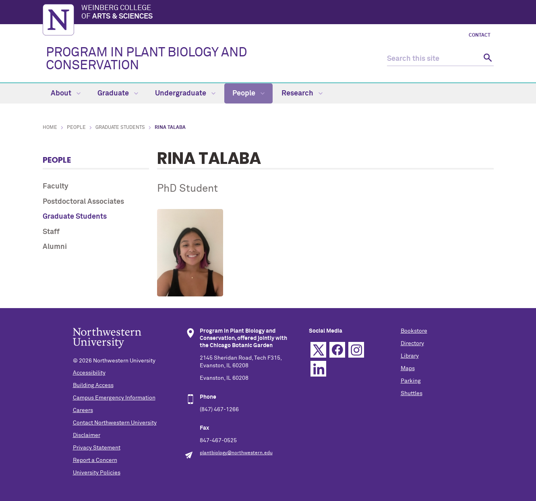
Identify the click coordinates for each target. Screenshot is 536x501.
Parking (411, 381)
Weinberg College (287, 12)
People (248, 93)
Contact (479, 35)
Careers (83, 410)
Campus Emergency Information (114, 398)
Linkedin (318, 369)
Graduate (117, 93)
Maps (408, 368)
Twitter (318, 350)
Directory (412, 343)
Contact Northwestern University (115, 423)
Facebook (337, 350)
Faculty (55, 186)
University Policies (96, 473)
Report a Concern (95, 460)
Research (302, 93)
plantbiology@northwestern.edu (236, 453)
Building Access (93, 385)
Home (50, 127)
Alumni (55, 246)
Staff (51, 232)
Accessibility (89, 373)
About (66, 93)
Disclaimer (86, 435)
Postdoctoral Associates (83, 201)
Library (410, 356)
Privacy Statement (96, 448)
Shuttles (411, 393)
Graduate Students (120, 127)
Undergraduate (185, 93)
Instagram (356, 350)
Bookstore (414, 331)
